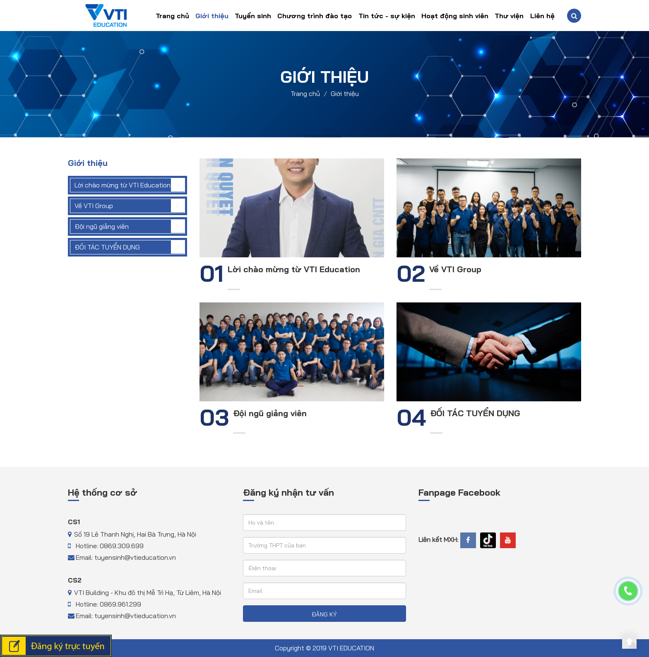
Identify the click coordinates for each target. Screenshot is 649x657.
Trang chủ (172, 16)
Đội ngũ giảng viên (102, 226)
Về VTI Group (94, 205)
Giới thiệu (211, 16)
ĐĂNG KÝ (324, 614)
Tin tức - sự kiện (386, 16)
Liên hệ (542, 16)
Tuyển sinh (253, 16)
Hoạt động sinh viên (454, 16)
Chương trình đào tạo (314, 16)
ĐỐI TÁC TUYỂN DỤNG (107, 247)
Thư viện (509, 16)
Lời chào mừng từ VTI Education (123, 185)
